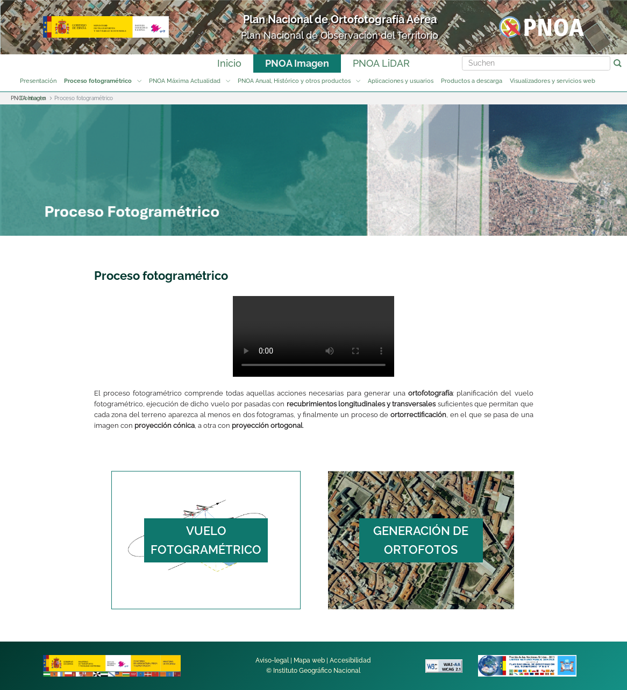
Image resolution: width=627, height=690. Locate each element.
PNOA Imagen (297, 63)
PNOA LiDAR (381, 63)
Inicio (229, 63)
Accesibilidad (350, 660)
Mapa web (309, 660)
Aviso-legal (272, 660)
